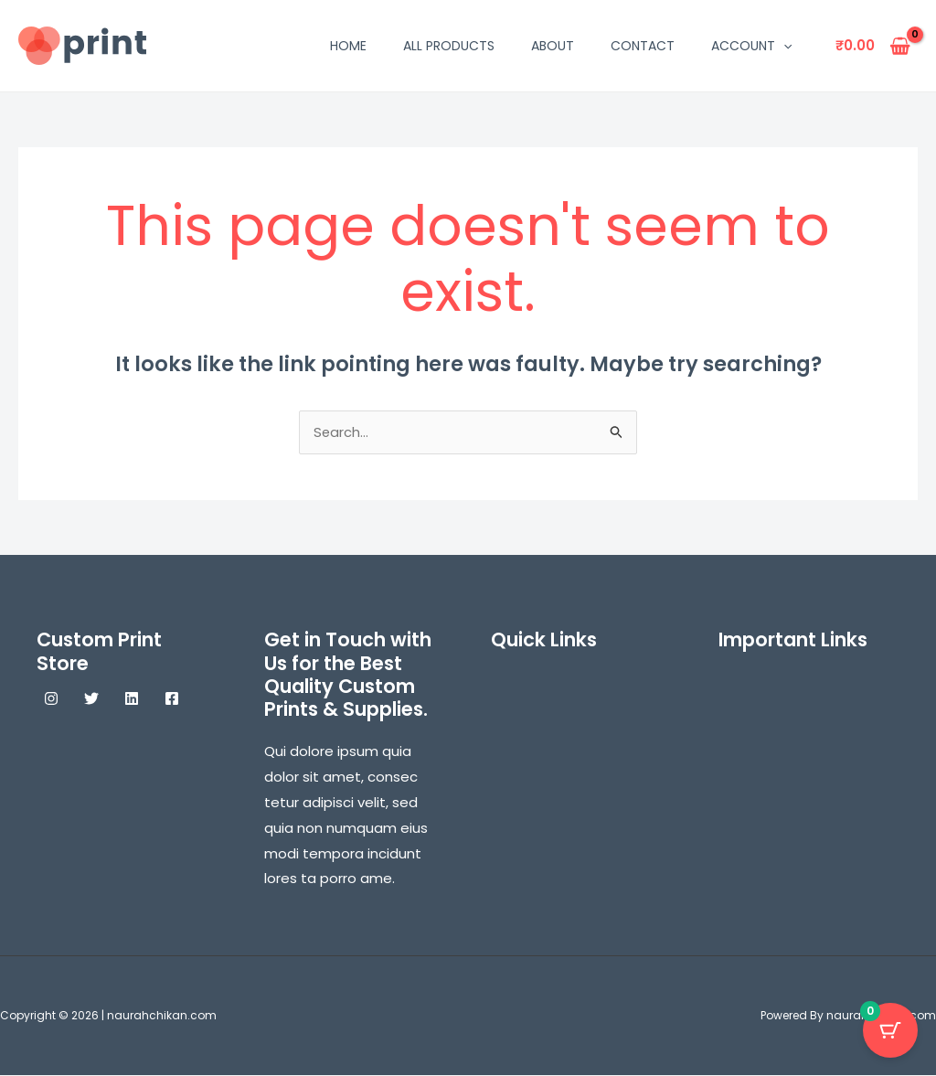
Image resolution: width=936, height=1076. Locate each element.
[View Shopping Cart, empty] (873, 46)
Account (751, 46)
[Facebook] (171, 699)
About (552, 46)
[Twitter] (91, 699)
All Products (449, 46)
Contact (643, 46)
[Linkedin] (131, 699)
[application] (783, 46)
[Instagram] (51, 699)
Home (348, 46)
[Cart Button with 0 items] (890, 1030)
